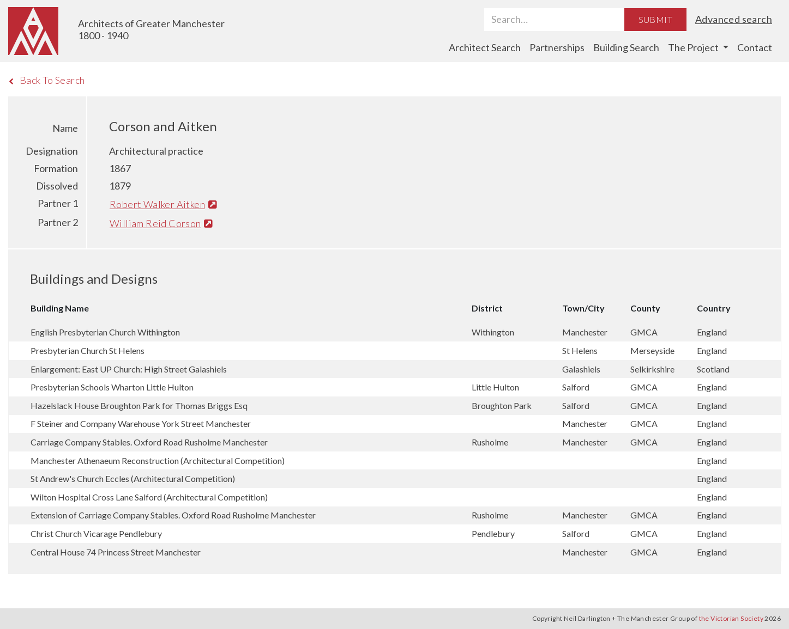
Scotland (713, 369)
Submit (655, 19)
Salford (575, 387)
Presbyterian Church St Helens (87, 350)
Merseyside (652, 350)
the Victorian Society (731, 618)
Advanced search (733, 19)
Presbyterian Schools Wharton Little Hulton (112, 387)
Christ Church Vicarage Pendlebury (96, 533)
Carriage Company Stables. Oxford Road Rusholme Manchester (149, 442)
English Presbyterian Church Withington (105, 332)
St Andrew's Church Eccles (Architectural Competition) (133, 478)
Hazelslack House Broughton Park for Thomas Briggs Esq (139, 405)
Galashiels (581, 369)
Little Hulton (495, 387)
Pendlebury (493, 533)
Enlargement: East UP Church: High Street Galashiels (129, 369)
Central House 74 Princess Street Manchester (116, 552)
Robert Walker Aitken (163, 204)
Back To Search (47, 80)
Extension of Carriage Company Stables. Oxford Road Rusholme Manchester (173, 515)
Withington (493, 332)
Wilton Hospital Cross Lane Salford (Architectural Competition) (149, 497)
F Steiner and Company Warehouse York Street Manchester (141, 423)
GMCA (644, 332)
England (712, 332)
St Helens (580, 350)
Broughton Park (502, 405)
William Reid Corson (161, 223)
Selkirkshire (652, 369)
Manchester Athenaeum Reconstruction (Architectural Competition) (158, 460)
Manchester (584, 332)
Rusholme (490, 442)
